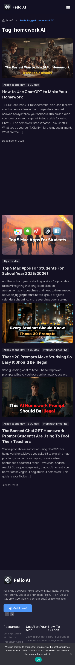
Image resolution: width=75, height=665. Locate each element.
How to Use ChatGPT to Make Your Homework (35, 94)
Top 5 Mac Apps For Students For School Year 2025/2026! (33, 205)
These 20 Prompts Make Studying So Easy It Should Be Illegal (37, 320)
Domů (7, 20)
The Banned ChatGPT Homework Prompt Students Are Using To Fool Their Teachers (35, 434)
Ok (38, 659)
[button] (68, 7)
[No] (70, 654)
